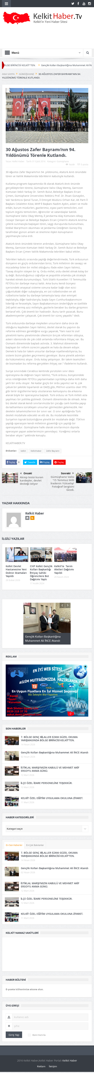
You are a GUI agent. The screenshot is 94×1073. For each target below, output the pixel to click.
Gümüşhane (63, 161)
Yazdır (70, 164)
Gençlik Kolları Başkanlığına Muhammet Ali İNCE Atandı (54, 752)
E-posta (83, 164)
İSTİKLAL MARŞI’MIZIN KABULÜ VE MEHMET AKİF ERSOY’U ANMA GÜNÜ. (50, 769)
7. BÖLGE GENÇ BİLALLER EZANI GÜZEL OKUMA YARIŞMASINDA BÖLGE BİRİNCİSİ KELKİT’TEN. (49, 738)
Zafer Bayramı (52, 451)
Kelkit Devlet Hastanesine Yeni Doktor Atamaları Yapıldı (16, 571)
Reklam (41, 1066)
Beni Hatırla (37, 1034)
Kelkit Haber (18, 161)
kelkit (23, 451)
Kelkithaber (36, 451)
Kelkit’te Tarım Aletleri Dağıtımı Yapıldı (64, 569)
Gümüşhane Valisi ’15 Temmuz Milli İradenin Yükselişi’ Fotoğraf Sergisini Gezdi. (62, 483)
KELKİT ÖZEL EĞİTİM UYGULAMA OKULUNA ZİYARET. (52, 798)
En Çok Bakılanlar (35, 845)
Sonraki (67, 473)
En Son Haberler (14, 845)
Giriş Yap (14, 1035)
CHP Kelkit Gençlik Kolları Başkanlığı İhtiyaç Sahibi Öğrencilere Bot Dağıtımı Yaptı (41, 572)
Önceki (26, 474)
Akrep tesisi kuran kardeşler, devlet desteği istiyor (31, 480)
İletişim (53, 1066)
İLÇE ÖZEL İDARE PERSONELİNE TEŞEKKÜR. (46, 783)
